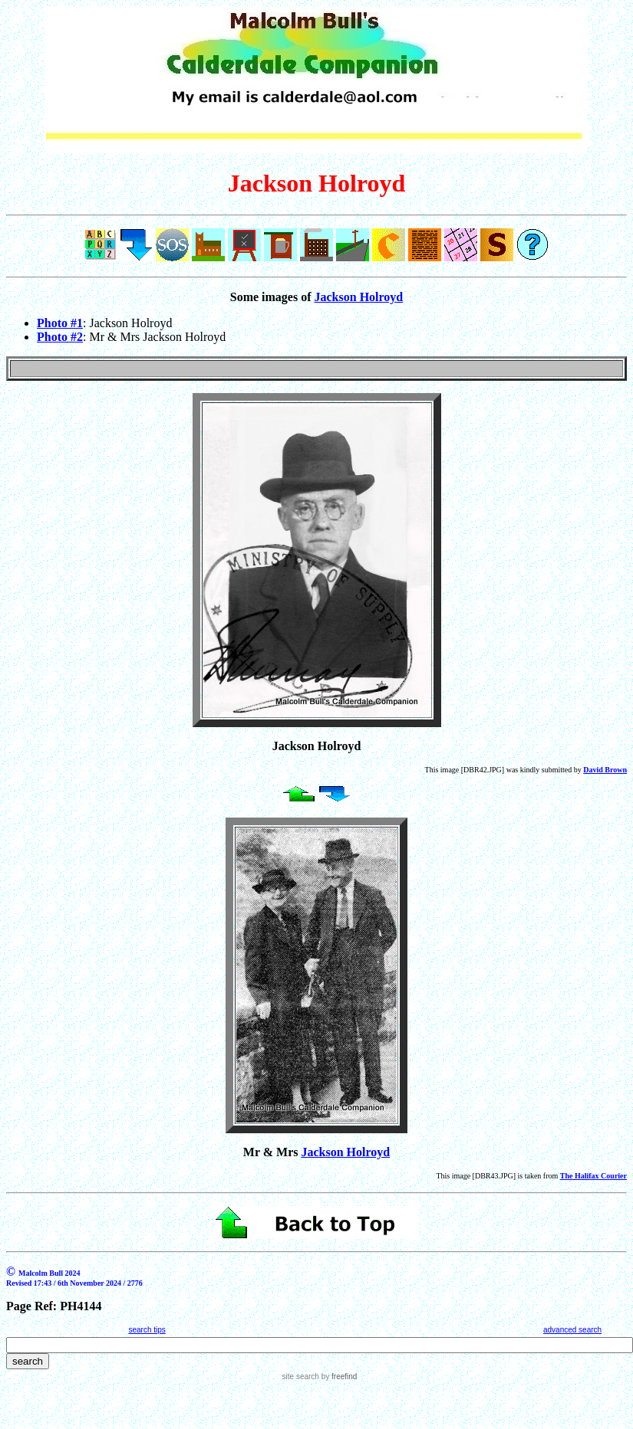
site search (300, 1376)
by (338, 1376)
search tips (146, 1330)
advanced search (572, 1330)
